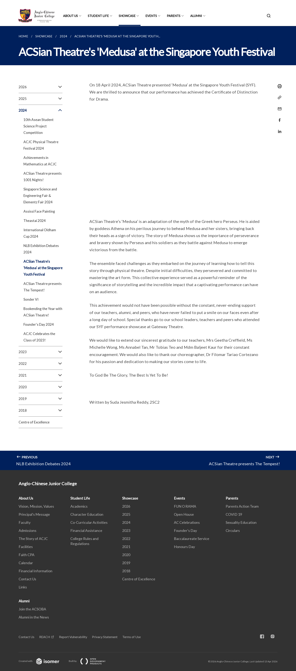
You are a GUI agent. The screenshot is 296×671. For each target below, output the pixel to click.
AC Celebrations (187, 522)
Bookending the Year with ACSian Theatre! (42, 312)
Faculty (25, 522)
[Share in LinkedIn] (278, 129)
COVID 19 (234, 514)
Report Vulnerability (73, 637)
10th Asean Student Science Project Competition (38, 126)
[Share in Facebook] (278, 118)
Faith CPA (26, 554)
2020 (40, 387)
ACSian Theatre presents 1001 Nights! (42, 176)
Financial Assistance (86, 530)
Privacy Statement (104, 637)
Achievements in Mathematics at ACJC (40, 160)
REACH (44, 637)
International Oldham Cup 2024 (39, 233)
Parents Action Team (242, 506)
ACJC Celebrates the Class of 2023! (39, 337)
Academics (79, 506)
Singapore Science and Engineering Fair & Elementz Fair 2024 (40, 195)
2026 (40, 87)
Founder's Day (185, 530)
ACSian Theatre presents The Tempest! (42, 286)
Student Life (98, 16)
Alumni (196, 16)
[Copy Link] (278, 97)
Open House (184, 514)
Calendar (26, 563)
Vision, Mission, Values (36, 506)
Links (23, 587)
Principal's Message (34, 514)
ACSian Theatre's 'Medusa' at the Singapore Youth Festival (42, 267)
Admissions (27, 530)
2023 (40, 352)
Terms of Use (131, 637)
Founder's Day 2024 (38, 324)
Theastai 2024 (34, 220)
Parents (173, 16)
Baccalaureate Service (191, 538)
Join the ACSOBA (32, 609)
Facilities (26, 546)
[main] (148, 248)
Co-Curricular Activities (89, 522)
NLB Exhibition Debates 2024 (41, 249)
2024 (40, 110)
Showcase (127, 16)
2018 (40, 410)
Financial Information (35, 571)
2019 (40, 399)
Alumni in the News (34, 617)
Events (151, 16)
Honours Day (184, 546)
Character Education (86, 514)
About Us (70, 16)
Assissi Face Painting (39, 211)
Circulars (233, 530)
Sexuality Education (241, 522)
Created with (42, 661)
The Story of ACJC (33, 538)
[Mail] (278, 106)
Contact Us (27, 579)
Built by (90, 661)
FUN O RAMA (185, 506)
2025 (40, 99)
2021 (40, 375)
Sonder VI (30, 299)
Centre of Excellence (34, 422)
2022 (40, 363)
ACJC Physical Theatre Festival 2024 (40, 145)
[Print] (278, 86)
